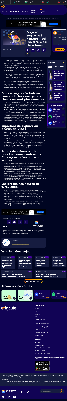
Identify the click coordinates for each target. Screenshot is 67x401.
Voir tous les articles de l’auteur (20, 244)
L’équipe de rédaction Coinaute (44, 348)
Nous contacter (39, 345)
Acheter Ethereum (40, 319)
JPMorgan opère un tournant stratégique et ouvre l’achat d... (13, 275)
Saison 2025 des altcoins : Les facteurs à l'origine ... (59, 96)
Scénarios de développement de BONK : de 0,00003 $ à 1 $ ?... (60, 75)
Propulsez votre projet (41, 327)
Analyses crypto (23, 297)
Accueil (9, 18)
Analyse (25, 11)
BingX (40, 293)
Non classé (16, 18)
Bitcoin (37, 308)
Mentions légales (40, 350)
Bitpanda (58, 293)
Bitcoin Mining (39, 335)
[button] (63, 62)
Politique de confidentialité (42, 353)
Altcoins (37, 311)
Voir (47, 296)
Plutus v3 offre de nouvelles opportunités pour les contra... (47, 275)
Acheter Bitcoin (33, 11)
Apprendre (14, 11)
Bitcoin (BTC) (60, 31)
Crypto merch (43, 12)
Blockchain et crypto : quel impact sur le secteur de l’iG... (59, 262)
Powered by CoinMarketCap (59, 44)
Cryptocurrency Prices (41, 332)
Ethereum (37, 314)
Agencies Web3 (39, 329)
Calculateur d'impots (8, 297)
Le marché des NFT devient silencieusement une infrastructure (60, 86)
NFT (36, 317)
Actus (5, 11)
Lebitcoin (37, 342)
